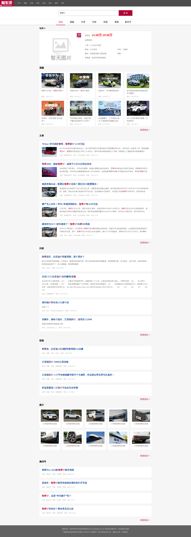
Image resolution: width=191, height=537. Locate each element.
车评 (19, 3)
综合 (61, 22)
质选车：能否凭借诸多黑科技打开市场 (64, 483)
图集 (117, 22)
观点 (50, 3)
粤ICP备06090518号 (104, 532)
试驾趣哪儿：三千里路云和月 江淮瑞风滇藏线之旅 (108, 119)
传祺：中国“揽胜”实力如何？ (52, 119)
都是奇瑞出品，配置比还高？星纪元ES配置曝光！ (70, 184)
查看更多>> (145, 130)
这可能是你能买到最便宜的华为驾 (137, 92)
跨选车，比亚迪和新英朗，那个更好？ (63, 256)
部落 (105, 22)
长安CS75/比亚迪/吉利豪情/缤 (59, 276)
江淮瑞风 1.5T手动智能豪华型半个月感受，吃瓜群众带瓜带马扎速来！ (78, 375)
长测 (31, 3)
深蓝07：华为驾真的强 (108, 91)
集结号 (128, 22)
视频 (25, 3)
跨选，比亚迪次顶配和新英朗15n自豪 (62, 349)
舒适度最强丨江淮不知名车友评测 (60, 388)
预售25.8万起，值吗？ (53, 91)
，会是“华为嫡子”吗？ (56, 496)
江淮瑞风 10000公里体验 (55, 362)
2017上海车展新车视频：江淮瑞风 (137, 119)
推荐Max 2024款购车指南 (58, 470)
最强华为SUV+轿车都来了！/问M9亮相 (66, 224)
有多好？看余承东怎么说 (57, 509)
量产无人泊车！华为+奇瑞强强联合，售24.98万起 (70, 204)
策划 (44, 3)
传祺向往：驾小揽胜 (79, 91)
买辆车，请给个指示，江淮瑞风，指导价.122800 (67, 319)
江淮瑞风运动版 (50, 424)
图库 (56, 3)
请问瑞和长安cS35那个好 (55, 302)
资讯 (62, 3)
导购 (37, 3)
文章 (83, 22)
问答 (94, 22)
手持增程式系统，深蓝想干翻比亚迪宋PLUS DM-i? (80, 119)
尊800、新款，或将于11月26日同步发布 (66, 164)
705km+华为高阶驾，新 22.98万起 (63, 144)
